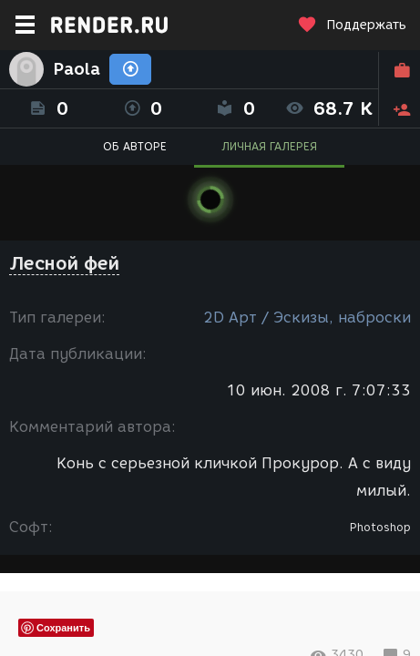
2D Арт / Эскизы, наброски (307, 317)
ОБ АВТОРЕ (135, 146)
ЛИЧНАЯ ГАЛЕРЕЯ (269, 146)
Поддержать (351, 25)
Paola (76, 69)
